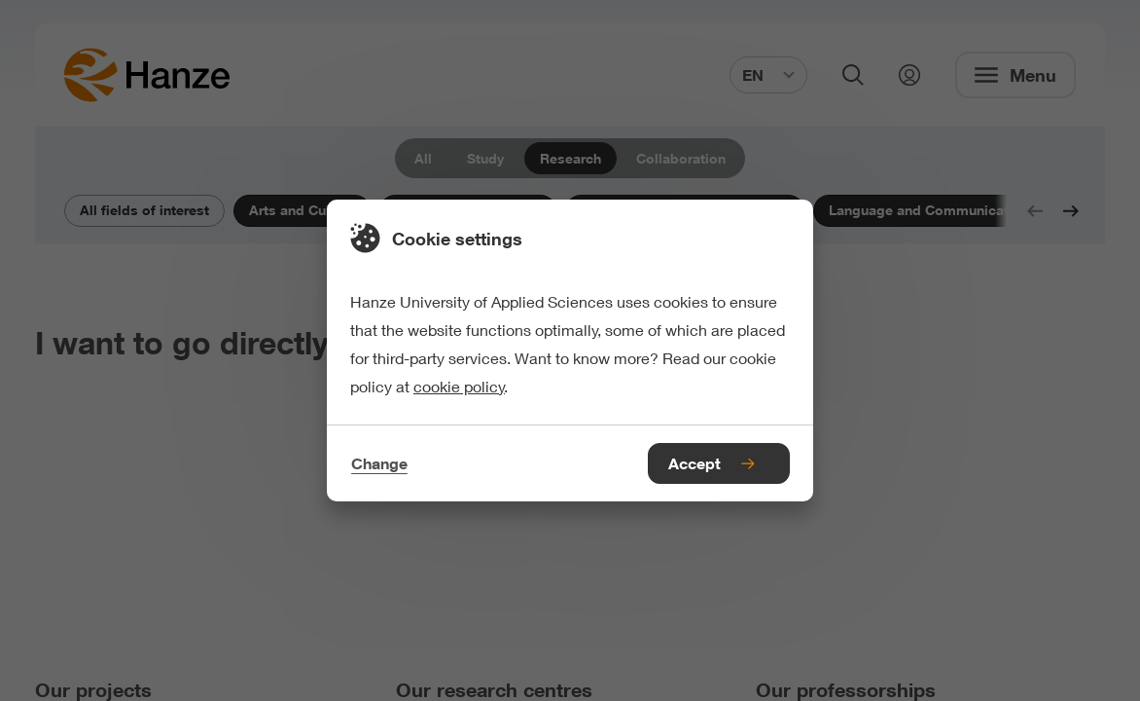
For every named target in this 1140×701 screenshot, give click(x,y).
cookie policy (459, 386)
